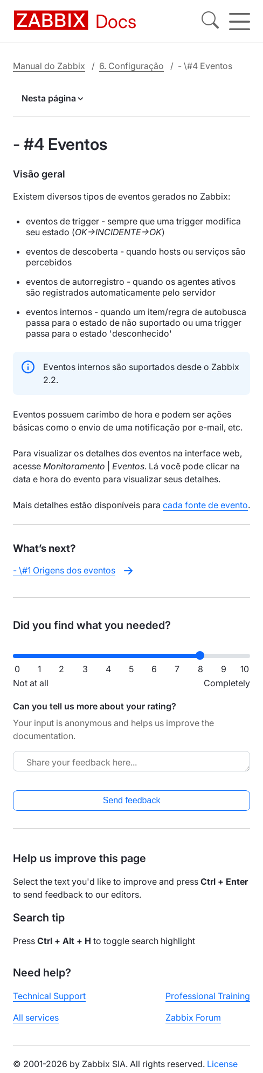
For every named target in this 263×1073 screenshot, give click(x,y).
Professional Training (207, 995)
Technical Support (49, 995)
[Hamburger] (239, 21)
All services (36, 1017)
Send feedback (132, 800)
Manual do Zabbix (49, 65)
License (222, 1063)
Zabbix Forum (193, 1017)
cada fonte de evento (205, 505)
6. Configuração (131, 65)
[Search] (210, 21)
